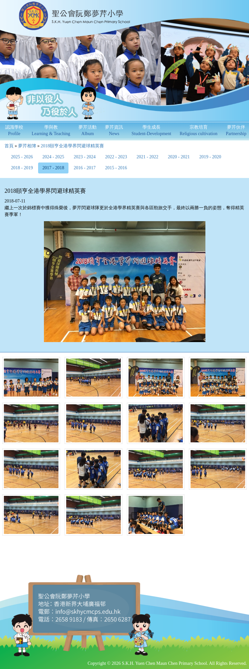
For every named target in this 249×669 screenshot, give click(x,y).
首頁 (9, 145)
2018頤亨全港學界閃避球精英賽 (72, 145)
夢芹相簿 (27, 145)
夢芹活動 (87, 130)
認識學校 (14, 130)
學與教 (51, 130)
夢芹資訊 (114, 130)
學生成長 (151, 130)
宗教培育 (198, 130)
